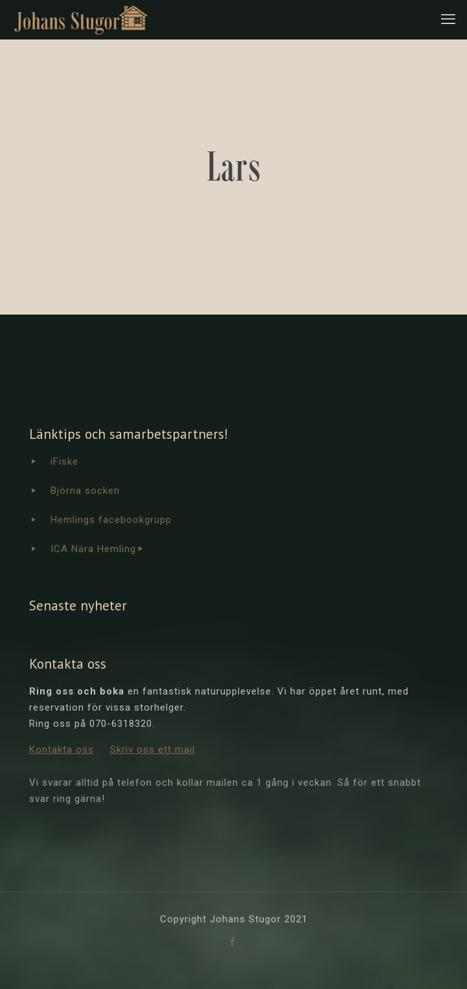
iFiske (64, 461)
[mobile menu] (450, 19)
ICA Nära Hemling (93, 549)
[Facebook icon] (234, 942)
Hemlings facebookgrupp (111, 520)
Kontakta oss (61, 749)
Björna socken (85, 490)
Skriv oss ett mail (152, 749)
